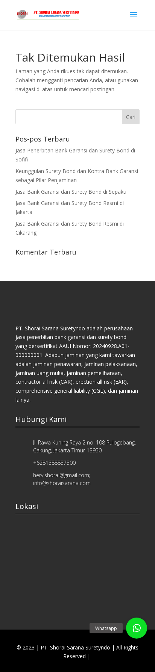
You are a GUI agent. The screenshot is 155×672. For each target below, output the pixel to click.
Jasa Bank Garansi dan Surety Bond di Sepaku (70, 191)
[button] (136, 628)
